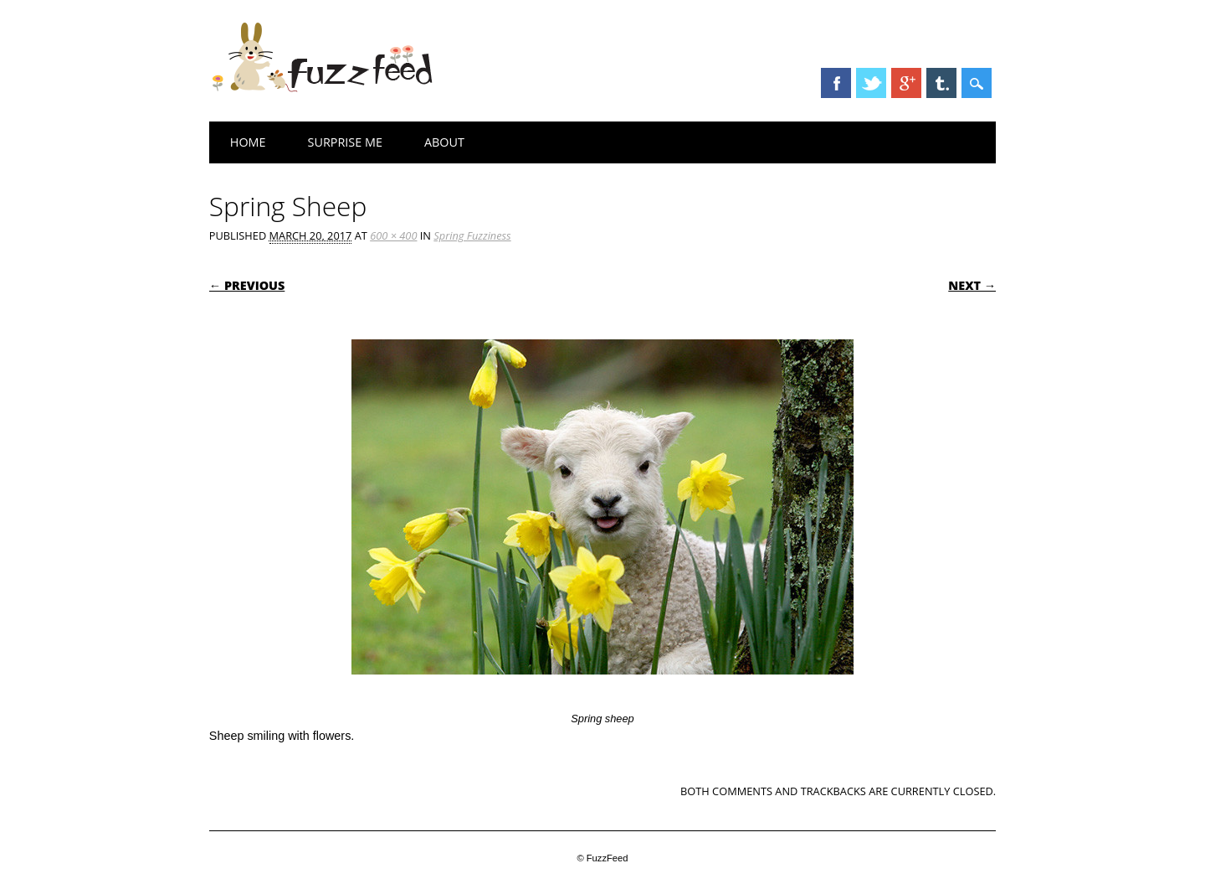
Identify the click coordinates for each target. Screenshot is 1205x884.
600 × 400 (393, 235)
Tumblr (941, 83)
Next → (972, 285)
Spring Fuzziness (471, 235)
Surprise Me (345, 142)
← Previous (247, 285)
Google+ (906, 83)
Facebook (836, 83)
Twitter (871, 83)
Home (248, 142)
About (444, 142)
